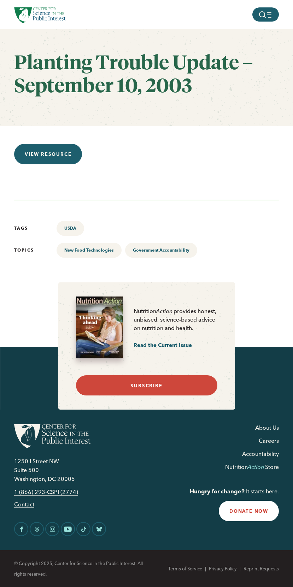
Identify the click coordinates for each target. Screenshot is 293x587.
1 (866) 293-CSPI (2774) (46, 492)
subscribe (146, 385)
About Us (267, 427)
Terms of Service (185, 568)
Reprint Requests (261, 568)
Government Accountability (161, 250)
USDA (70, 228)
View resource (48, 154)
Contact (24, 504)
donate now (248, 511)
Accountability (260, 453)
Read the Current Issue (163, 345)
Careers (269, 440)
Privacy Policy (223, 568)
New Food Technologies (89, 250)
